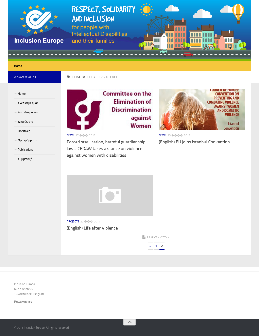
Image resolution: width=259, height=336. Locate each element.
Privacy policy (23, 302)
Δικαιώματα (25, 121)
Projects (73, 221)
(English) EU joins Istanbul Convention (194, 142)
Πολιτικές (24, 131)
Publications (25, 149)
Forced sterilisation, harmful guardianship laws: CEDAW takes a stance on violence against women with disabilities (106, 148)
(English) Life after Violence (92, 228)
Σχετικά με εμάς (28, 103)
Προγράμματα (27, 140)
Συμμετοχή (25, 159)
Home (18, 66)
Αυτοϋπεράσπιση (29, 112)
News (70, 135)
